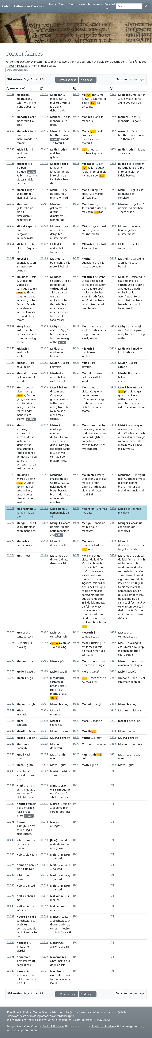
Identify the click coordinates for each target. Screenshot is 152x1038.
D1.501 (44, 731)
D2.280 (10, 703)
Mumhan (87, 563)
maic (60, 415)
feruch (138, 296)
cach (33, 296)
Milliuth (21, 244)
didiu (63, 164)
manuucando (24, 139)
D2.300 (10, 942)
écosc (32, 731)
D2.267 (10, 372)
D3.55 (76, 642)
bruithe (21, 135)
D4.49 (113, 541)
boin (96, 622)
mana (125, 193)
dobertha (29, 106)
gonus (25, 399)
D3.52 (76, 203)
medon (54, 352)
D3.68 (76, 387)
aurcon (20, 437)
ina (18, 983)
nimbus (27, 789)
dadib (121, 610)
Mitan (20, 710)
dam (53, 563)
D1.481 (44, 203)
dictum (20, 391)
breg (19, 490)
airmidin (25, 367)
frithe (53, 403)
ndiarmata (138, 478)
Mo (52, 555)
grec (19, 124)
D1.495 (44, 710)
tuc (101, 651)
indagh (132, 682)
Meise (54, 425)
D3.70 (76, 474)
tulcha (20, 979)
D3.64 (76, 348)
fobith (85, 171)
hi (94, 563)
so (30, 266)
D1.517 (44, 895)
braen (30, 785)
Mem (53, 661)
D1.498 (44, 474)
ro (102, 437)
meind (122, 490)
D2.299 (10, 916)
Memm (21, 661)
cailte (65, 916)
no (119, 167)
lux (120, 352)
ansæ (53, 946)
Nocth (20, 771)
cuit (18, 102)
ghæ (23, 296)
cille (25, 975)
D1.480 (44, 555)
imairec (54, 478)
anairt (134, 523)
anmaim (27, 807)
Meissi (20, 425)
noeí (67, 975)
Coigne (54, 395)
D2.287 (10, 764)
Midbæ (54, 164)
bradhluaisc (57, 686)
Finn (25, 230)
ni (17, 403)
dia (69, 494)
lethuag (21, 171)
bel (27, 387)
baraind (63, 490)
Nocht (54, 771)
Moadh (21, 731)
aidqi (121, 407)
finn (60, 230)
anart (33, 523)
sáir (63, 965)
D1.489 (44, 276)
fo (63, 171)
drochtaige (59, 920)
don (84, 437)
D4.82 (113, 764)
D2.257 (10, 163)
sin (91, 575)
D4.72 (113, 710)
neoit (19, 932)
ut (17, 193)
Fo (17, 175)
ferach (31, 304)
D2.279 (10, 677)
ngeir (121, 758)
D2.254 (10, 116)
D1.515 (44, 854)
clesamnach (89, 545)
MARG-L (55, 643)
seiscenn (55, 280)
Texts (62, 4)
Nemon (21, 865)
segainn (97, 721)
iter (52, 179)
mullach (55, 300)
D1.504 (44, 754)
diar (104, 478)
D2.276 (10, 642)
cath (30, 377)
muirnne (21, 238)
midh (121, 149)
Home (53, 4)
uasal (32, 363)
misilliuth (137, 244)
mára (29, 403)
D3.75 (76, 743)
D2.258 (10, 189)
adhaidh (21, 775)
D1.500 (44, 720)
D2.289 (10, 785)
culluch (96, 292)
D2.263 (10, 276)
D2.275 (10, 632)
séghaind (55, 724)
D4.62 (113, 671)
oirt (132, 193)
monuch (123, 117)
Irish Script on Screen (24, 1030)
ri (96, 647)
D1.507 (44, 771)
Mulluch (87, 277)
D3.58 (76, 244)
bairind (86, 486)
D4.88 (113, 677)
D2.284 (10, 737)
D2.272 (10, 522)
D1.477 (44, 149)
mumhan (137, 559)
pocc (94, 661)
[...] (88, 95)
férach (64, 304)
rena (23, 411)
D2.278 (10, 671)
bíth (52, 334)
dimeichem (23, 216)
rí (132, 647)
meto (22, 266)
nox (18, 779)
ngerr (53, 758)
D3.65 (76, 362)
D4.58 (113, 632)
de (23, 183)
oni (66, 117)
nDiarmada (23, 486)
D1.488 (44, 258)
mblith (63, 238)
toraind (57, 175)
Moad (122, 731)
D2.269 (10, 425)
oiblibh (20, 797)
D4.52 (113, 131)
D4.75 (113, 474)
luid (96, 559)
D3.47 (76, 131)
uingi (95, 190)
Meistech (22, 632)
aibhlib (54, 797)
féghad (54, 252)
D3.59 (76, 258)
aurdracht (22, 433)
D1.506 (44, 522)
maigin (90, 651)
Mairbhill (124, 373)
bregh (53, 490)
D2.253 (10, 94)
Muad (85, 363)
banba (31, 453)
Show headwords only (17, 69)
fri (17, 338)
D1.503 (44, 743)
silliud (19, 248)
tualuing (133, 643)
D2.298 (10, 906)
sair (29, 965)
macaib (24, 456)
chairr (128, 300)
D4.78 (113, 731)
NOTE (54, 697)
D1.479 (44, 189)
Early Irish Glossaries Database (23, 6)
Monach (21, 541)
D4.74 (113, 425)
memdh (90, 490)
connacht (130, 563)
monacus (87, 121)
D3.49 (76, 163)
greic (53, 124)
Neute (20, 916)
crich (121, 563)
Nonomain (23, 957)
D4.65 (113, 276)
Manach (21, 117)
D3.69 (76, 425)
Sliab (62, 437)
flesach (92, 296)
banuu (93, 441)
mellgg (32, 338)
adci (62, 411)
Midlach (21, 348)
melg (19, 330)
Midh (19, 149)
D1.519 (44, 942)
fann (33, 316)
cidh (34, 334)
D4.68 (113, 703)
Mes (121, 508)
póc (62, 661)
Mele (53, 671)
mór (19, 910)
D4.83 (113, 522)
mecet (139, 575)
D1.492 (44, 348)
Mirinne (55, 226)
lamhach (65, 312)
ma (97, 651)
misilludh (55, 248)
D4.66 (113, 326)
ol (96, 606)
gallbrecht (22, 208)
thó (18, 516)
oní (32, 117)
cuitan (59, 98)
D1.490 (44, 326)
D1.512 (44, 821)
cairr (32, 288)
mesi (103, 433)
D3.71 (76, 508)
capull (30, 671)
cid (66, 334)
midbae (86, 153)
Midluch (87, 348)
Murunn (21, 744)
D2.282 (10, 720)
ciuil (68, 961)
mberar (21, 312)
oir (27, 197)
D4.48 (113, 94)
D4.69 (113, 348)
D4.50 (113, 116)
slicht (140, 284)
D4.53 (113, 149)
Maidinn (21, 475)
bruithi (86, 135)
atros (92, 654)
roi (18, 411)
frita (22, 403)
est (141, 190)
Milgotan (124, 94)
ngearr (20, 758)
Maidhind (56, 475)
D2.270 (10, 474)
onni (97, 117)
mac (129, 591)
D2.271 (10, 508)
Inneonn (123, 678)
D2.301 (10, 956)
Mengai (123, 523)
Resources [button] (93, 4)
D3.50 (76, 189)
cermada (55, 456)
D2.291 (10, 821)
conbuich (32, 928)
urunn (88, 744)
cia (88, 598)
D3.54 (76, 226)
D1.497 (44, 425)
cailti (31, 916)
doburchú (22, 748)
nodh (19, 531)
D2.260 (10, 226)
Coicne (31, 395)
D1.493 (44, 362)
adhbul (29, 896)
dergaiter (56, 234)
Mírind (20, 226)
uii (63, 193)
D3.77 (76, 764)
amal (19, 308)
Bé (26, 869)
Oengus (60, 793)
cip (83, 651)
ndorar (28, 494)
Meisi (85, 425)
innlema (123, 682)
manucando (137, 135)
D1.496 (44, 387)
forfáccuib (56, 682)
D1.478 (44, 163)
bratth (122, 486)
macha (54, 693)
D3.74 (76, 737)
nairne (20, 830)
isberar (60, 334)
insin (94, 583)
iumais (29, 797)
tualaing (21, 647)
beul (93, 387)
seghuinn (134, 721)
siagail (58, 284)
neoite (66, 928)
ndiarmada (56, 486)
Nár (19, 840)
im (96, 300)
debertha (56, 110)
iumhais (63, 797)
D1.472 (44, 94)
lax (29, 352)
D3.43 (76, 94)
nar (68, 844)
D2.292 (10, 840)
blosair (140, 614)
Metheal (55, 258)
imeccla (20, 381)
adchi (30, 411)
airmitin (123, 367)
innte (19, 815)
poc (31, 661)
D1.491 (44, 703)
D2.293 (10, 854)
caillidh (138, 579)
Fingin (28, 830)
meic (19, 468)
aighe (19, 106)
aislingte (21, 826)
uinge (30, 190)
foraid (20, 811)
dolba (85, 441)
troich (27, 407)
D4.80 (113, 743)
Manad (21, 704)
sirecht (32, 737)
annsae (20, 946)
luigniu (139, 583)
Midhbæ (21, 164)
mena (19, 415)
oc (101, 280)
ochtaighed (27, 920)
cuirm (23, 338)
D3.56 (76, 660)
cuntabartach (24, 636)
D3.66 (76, 372)
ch (95, 555)
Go (146, 6)
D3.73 (76, 731)
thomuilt (87, 143)
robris (29, 932)
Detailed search (109, 6)
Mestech (87, 632)
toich (85, 403)
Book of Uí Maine (53, 1026)
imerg (100, 475)
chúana (122, 618)
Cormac (21, 928)
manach (123, 131)
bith (22, 175)
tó (51, 516)
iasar (66, 559)
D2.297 (10, 895)
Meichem (22, 204)
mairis (33, 373)
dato (90, 512)
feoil (33, 131)
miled (33, 456)
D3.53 (76, 632)
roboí (61, 811)
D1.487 (44, 244)
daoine (94, 395)
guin (61, 854)
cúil (34, 961)
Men (19, 387)
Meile (20, 671)
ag (26, 284)
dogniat (55, 965)
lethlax (20, 356)
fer (92, 579)
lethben (21, 167)
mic (101, 407)
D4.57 (113, 203)
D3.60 (76, 276)
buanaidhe (22, 262)
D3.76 (76, 754)
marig (136, 399)
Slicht (30, 292)
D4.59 (113, 226)
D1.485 (44, 660)
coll (95, 614)
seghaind (21, 724)
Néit (31, 869)
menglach (29, 531)
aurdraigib (62, 445)
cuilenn (96, 610)
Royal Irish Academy (103, 1026)
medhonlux (88, 352)
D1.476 (44, 131)
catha (33, 854)
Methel (21, 258)
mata (85, 482)
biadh (32, 527)
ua (51, 284)
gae (66, 226)
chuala (86, 579)
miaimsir (21, 714)
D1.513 (44, 840)
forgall (122, 549)
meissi (27, 445)
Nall (19, 896)
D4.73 (113, 387)
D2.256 (10, 149)
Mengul (21, 523)
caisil (100, 647)
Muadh (21, 363)
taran (24, 179)
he (85, 102)
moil (24, 102)
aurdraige (56, 429)
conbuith (55, 928)
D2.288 (10, 771)
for (31, 197)
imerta (61, 961)
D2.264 (10, 326)
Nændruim (23, 971)
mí (31, 244)
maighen (123, 651)
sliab (55, 441)
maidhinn (55, 502)
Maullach (22, 277)
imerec (20, 478)
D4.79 (113, 737)
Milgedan (22, 94)
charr (26, 308)
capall (63, 671)
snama (20, 419)
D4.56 (113, 555)
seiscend (100, 277)
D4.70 (113, 362)
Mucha (20, 737)
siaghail (129, 280)
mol (52, 98)
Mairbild (55, 373)
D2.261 (10, 244)
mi (96, 244)
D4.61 (113, 660)
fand (53, 320)
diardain (21, 950)
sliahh (19, 445)
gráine (54, 157)
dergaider (22, 234)
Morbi (20, 721)
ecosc (65, 731)
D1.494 (44, 372)
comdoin (87, 614)
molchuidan (23, 98)
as (61, 326)
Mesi (85, 643)
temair (32, 804)
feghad (122, 248)
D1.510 (44, 785)
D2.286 (10, 754)
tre (28, 296)
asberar (26, 334)
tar (34, 407)
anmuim (61, 807)
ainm (19, 961)
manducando (90, 139)
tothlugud (22, 288)
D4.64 (113, 258)
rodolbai (21, 453)
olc (18, 252)
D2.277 (10, 660)
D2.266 (10, 362)
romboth (96, 598)
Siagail (20, 284)
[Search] (129, 6)
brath (19, 494)
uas (90, 622)
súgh (62, 330)
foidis (85, 591)
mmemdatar (58, 498)
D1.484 (44, 642)
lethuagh (55, 171)
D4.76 (113, 508)
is (33, 102)
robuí (28, 811)
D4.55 (113, 189)
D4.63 (113, 244)
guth (30, 765)
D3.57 (76, 671)
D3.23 (76, 677)
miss (27, 441)
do (98, 102)
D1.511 (44, 803)
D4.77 (113, 720)
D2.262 (10, 258)
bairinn (27, 490)
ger (18, 399)
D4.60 (113, 642)
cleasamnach (24, 545)
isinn (27, 979)
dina (19, 448)
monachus (22, 121)
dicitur (24, 193)
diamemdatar (24, 498)
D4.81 (113, 754)
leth (28, 149)
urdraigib (28, 448)
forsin (121, 567)
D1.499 (44, 508)
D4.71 (113, 372)
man (65, 135)
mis (67, 437)
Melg (19, 326)
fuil (23, 983)
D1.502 (44, 737)
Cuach (30, 482)
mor (52, 900)
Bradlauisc (57, 678)
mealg (65, 338)
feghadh (32, 248)
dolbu (125, 441)
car (96, 284)
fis (133, 598)
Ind (61, 559)
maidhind (87, 494)
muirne (54, 238)
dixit (19, 230)
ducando (64, 139)
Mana (85, 131)
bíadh (65, 527)
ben (18, 183)
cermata (28, 468)
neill (92, 587)
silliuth (103, 244)
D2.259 (10, 203)
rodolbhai (56, 448)
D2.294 (10, 864)
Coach (54, 482)
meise (62, 441)
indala (58, 179)
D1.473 (44, 541)
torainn (33, 175)
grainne (21, 157)
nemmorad (57, 219)
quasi (33, 775)
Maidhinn (88, 475)
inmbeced (97, 571)
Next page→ (88, 79)
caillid (101, 583)
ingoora (123, 579)
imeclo (86, 381)
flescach (21, 304)
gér (61, 395)
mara (61, 403)
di (29, 164)
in (27, 175)
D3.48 (76, 149)
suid (94, 682)
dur (88, 618)
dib (84, 618)
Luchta (27, 834)
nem (123, 212)
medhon (21, 352)
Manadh (55, 704)
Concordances (76, 4)
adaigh (66, 771)
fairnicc (90, 606)
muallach (21, 300)
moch (27, 555)
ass (28, 326)
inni (84, 602)
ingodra (86, 583)
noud (53, 531)
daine (33, 399)
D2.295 (10, 875)
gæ (30, 226)
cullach (33, 300)
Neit (19, 854)
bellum (20, 377)
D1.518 (44, 916)
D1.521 (44, 971)
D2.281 (10, 710)
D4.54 (113, 163)
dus (84, 598)
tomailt (21, 143)
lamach (30, 312)
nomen (20, 512)
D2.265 (10, 348)
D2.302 (10, 971)
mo (91, 555)
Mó (18, 555)
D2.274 (10, 555)
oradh (130, 212)
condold (59, 316)
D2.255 (10, 131)
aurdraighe (98, 425)
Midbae (86, 164)
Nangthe (22, 942)
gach (57, 296)
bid (88, 527)
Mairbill (21, 373)
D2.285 (10, 743)
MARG (20, 293)
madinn (21, 502)
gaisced (57, 858)
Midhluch (124, 348)
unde (53, 844)
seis (34, 277)
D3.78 (76, 522)
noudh (131, 527)
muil (128, 98)
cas (84, 654)
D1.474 (44, 116)
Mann (20, 190)
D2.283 (10, 731)
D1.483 (44, 226)
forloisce (123, 197)
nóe (33, 975)
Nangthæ (56, 942)
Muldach (55, 277)
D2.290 (10, 803)
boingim (21, 270)
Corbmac (64, 924)
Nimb (20, 785)
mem (87, 665)
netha (20, 342)
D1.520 (44, 956)
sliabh (19, 441)
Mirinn (86, 226)
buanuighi (56, 262)
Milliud (54, 244)
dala (30, 179)
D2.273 (10, 541)
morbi (122, 721)
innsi (33, 979)
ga (98, 204)
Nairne (21, 804)
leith (60, 689)
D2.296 (10, 885)
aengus (25, 793)
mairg (20, 407)
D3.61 (76, 326)
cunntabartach (127, 636)
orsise (62, 693)
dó (18, 110)
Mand (54, 190)
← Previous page (66, 79)
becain (100, 595)
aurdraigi (22, 429)
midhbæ (55, 153)
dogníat (21, 965)
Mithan (123, 710)
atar (98, 490)
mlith (30, 238)
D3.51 (76, 555)
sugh (29, 330)
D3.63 (76, 703)
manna (20, 197)
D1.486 (44, 671)
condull (25, 316)
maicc (27, 415)
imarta (27, 961)
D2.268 (10, 387)
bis (18, 179)
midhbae (21, 153)
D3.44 (76, 541)
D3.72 (76, 720)
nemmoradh (23, 219)
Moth (20, 765)
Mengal (86, 523)
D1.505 (44, 764)
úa (30, 280)
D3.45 (76, 116)
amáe (26, 906)
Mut (19, 754)
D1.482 (44, 632)
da (18, 296)
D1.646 (44, 677)
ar (29, 102)
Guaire (20, 848)
